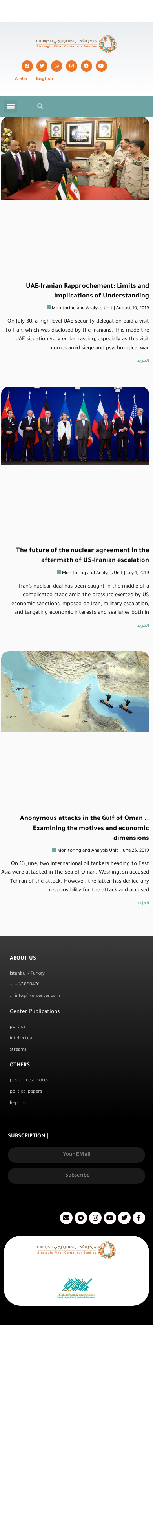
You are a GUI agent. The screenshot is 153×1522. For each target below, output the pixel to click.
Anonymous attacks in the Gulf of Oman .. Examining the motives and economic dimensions (84, 828)
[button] (10, 106)
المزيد (143, 361)
